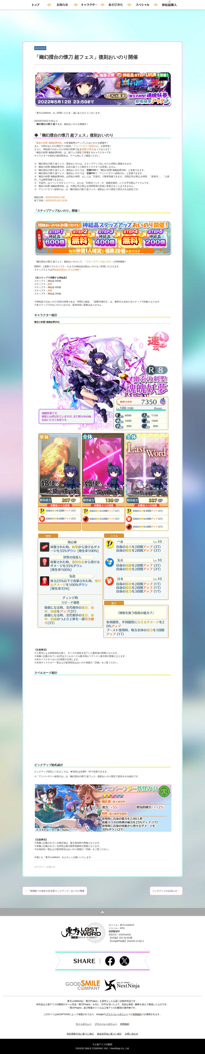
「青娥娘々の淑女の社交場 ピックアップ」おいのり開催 (54, 891)
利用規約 (138, 1014)
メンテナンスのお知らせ (166, 891)
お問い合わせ (131, 1034)
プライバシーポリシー (118, 1014)
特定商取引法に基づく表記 (80, 1034)
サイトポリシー (83, 1024)
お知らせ (51, 867)
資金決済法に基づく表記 (109, 1034)
